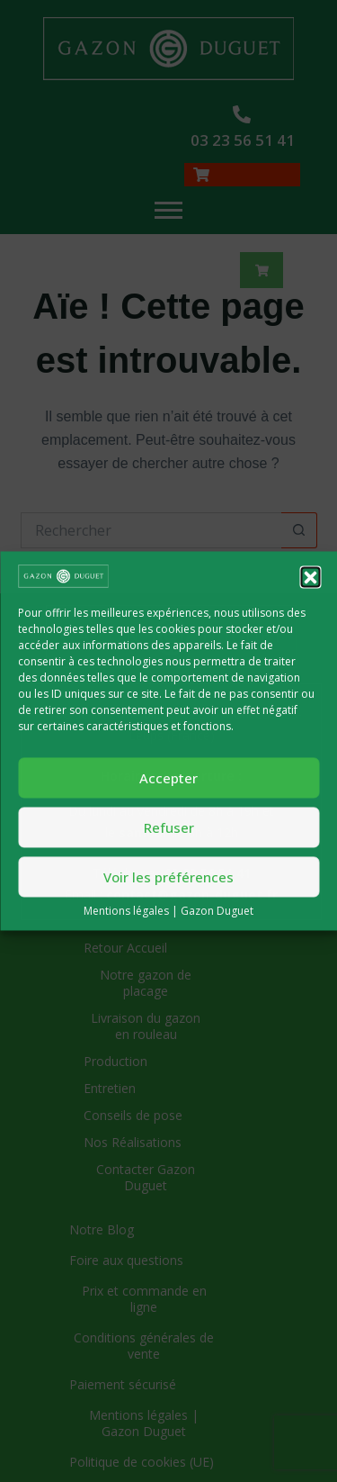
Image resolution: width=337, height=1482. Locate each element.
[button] (310, 576)
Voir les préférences (168, 877)
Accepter (168, 778)
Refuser (169, 827)
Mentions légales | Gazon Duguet (168, 911)
